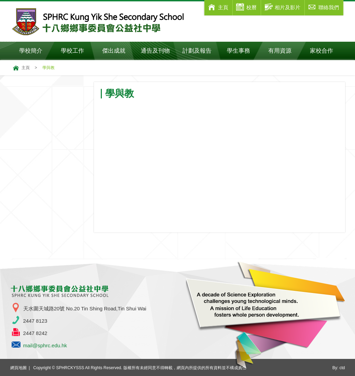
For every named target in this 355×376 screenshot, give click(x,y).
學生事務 (243, 51)
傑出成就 (118, 51)
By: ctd (338, 367)
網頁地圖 (18, 367)
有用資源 (284, 51)
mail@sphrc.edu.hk (45, 345)
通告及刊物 (158, 51)
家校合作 (326, 51)
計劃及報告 (196, 51)
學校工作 (77, 51)
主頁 (26, 67)
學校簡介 (35, 51)
